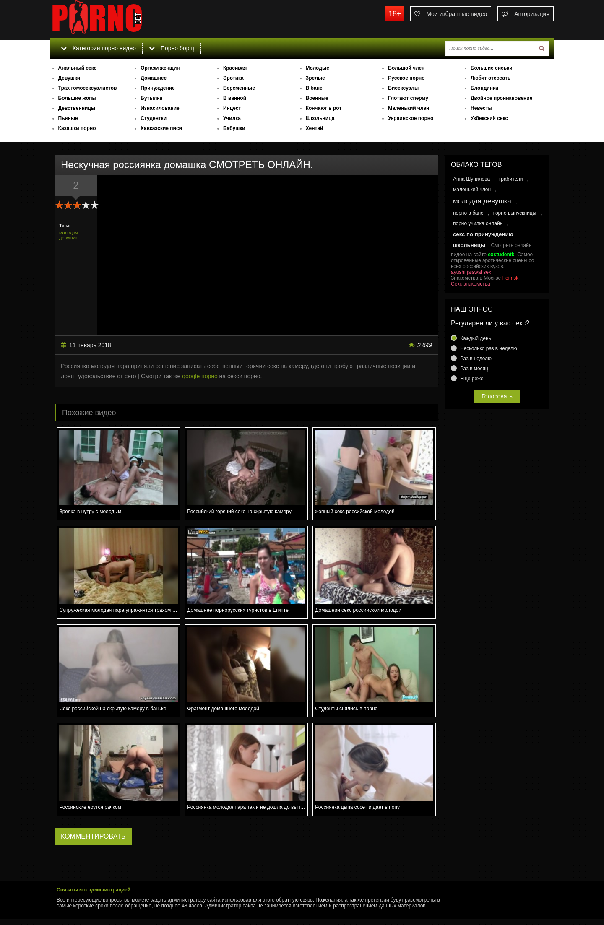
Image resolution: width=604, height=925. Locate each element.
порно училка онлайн (477, 223)
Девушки (69, 78)
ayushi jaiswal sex (471, 272)
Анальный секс (77, 68)
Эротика (233, 78)
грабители (511, 179)
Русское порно (406, 78)
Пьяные (68, 118)
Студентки (154, 118)
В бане (314, 88)
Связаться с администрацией (93, 890)
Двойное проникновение (501, 98)
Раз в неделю (476, 358)
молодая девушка (68, 235)
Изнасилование (160, 108)
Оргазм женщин (160, 68)
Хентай (314, 128)
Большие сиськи (492, 68)
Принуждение (158, 88)
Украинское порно (410, 118)
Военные (317, 98)
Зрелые (315, 78)
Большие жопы (77, 98)
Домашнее (154, 78)
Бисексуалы (403, 88)
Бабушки (234, 128)
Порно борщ (171, 48)
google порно (200, 376)
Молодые (317, 68)
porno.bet (113, 19)
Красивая (235, 68)
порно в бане (468, 213)
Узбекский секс (489, 118)
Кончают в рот (324, 108)
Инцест (232, 108)
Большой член (406, 68)
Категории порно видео (98, 48)
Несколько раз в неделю (488, 348)
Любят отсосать (490, 78)
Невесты (481, 108)
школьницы (469, 245)
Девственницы (76, 108)
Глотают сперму (408, 98)
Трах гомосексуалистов (87, 88)
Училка (232, 118)
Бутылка (151, 98)
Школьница (320, 118)
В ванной (234, 98)
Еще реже (472, 379)
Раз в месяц (474, 369)
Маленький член (408, 108)
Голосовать (497, 396)
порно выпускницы (514, 213)
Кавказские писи (161, 128)
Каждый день (475, 338)
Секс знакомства (470, 284)
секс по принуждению (483, 234)
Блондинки (484, 88)
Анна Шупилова (471, 179)
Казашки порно (77, 128)
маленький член (472, 189)
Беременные (239, 88)
